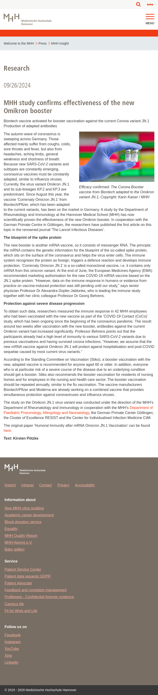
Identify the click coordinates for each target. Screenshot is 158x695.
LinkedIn (11, 662)
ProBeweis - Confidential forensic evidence (39, 597)
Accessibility (85, 485)
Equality (11, 529)
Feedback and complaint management (36, 590)
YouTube (12, 649)
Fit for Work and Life (21, 611)
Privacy (63, 485)
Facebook (13, 635)
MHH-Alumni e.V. (18, 542)
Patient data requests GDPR (28, 576)
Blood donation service (23, 522)
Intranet (27, 485)
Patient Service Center (23, 569)
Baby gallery (15, 549)
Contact (45, 485)
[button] (150, 17)
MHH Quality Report (21, 536)
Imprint (10, 485)
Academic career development (29, 515)
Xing (8, 656)
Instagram (13, 642)
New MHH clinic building (24, 508)
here (7, 430)
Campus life (14, 604)
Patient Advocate (18, 583)
